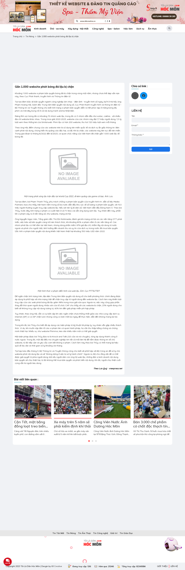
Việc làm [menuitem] (128, 28)
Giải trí (113, 533)
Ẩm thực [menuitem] (152, 28)
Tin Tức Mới (58, 533)
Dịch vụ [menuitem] (140, 28)
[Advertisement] (92, 60)
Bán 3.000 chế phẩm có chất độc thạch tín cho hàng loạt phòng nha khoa (150, 428)
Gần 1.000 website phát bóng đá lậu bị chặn (58, 36)
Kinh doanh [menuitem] (40, 28)
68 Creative (56, 566)
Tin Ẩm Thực (84, 533)
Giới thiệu (162, 566)
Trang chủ (17, 36)
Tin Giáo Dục (126, 533)
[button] (169, 28)
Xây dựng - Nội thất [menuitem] (78, 28)
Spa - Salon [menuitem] (114, 28)
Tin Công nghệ (100, 533)
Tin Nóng (30, 36)
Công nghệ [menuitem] (98, 28)
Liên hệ (174, 566)
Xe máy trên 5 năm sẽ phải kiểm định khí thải (72, 424)
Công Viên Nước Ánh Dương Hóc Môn (110, 424)
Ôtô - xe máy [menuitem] (57, 28)
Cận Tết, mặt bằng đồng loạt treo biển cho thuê (30, 426)
